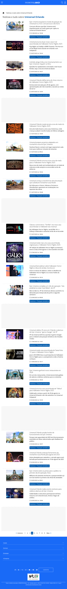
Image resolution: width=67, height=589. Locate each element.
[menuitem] (33, 542)
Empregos (6, 553)
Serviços (5, 548)
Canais (5, 543)
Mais (49, 533)
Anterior (19, 533)
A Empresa (6, 558)
